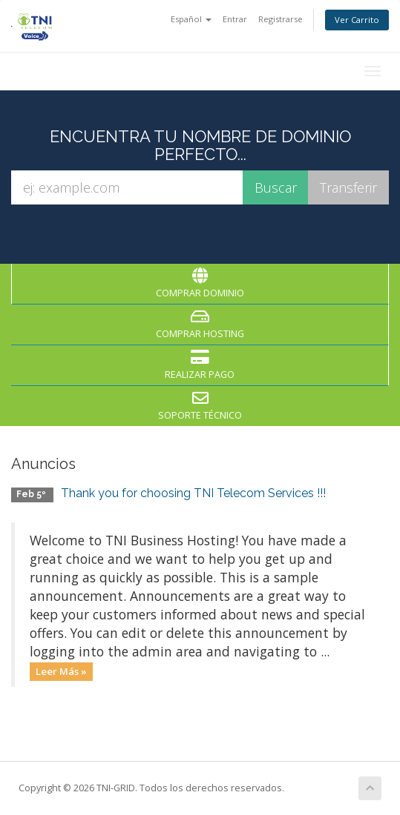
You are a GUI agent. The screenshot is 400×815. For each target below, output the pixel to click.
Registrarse (280, 18)
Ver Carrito (357, 19)
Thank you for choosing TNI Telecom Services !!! (193, 493)
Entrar (235, 18)
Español (191, 18)
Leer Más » (61, 671)
